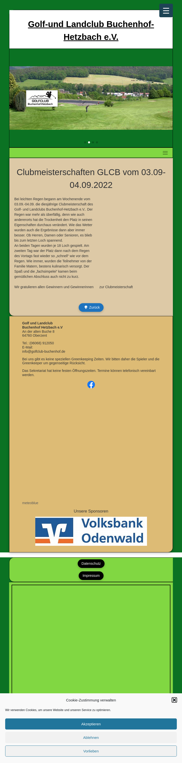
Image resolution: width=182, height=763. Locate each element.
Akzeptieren (91, 724)
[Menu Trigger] (166, 10)
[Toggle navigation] (165, 153)
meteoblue (30, 503)
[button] (174, 699)
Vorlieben (91, 751)
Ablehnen (91, 737)
